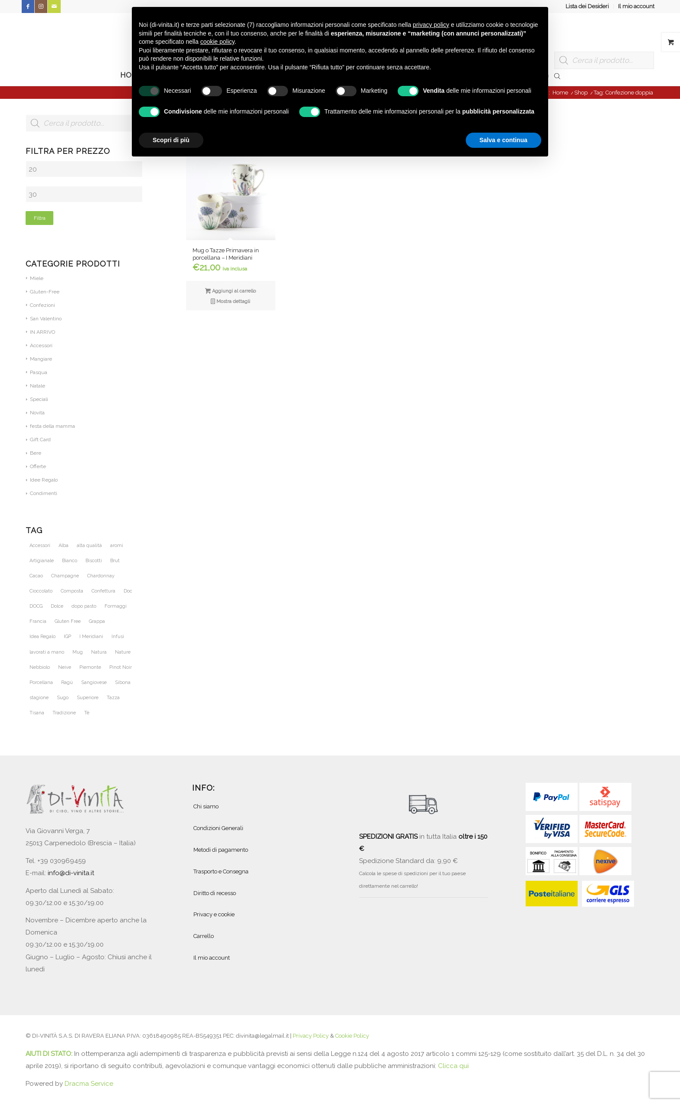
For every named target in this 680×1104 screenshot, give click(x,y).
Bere (35, 453)
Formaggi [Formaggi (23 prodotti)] (116, 606)
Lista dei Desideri (587, 6)
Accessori (41, 345)
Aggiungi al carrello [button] (230, 291)
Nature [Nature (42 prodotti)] (123, 652)
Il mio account (636, 6)
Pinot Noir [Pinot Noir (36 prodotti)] (120, 667)
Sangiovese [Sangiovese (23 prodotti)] (94, 682)
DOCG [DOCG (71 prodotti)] (35, 606)
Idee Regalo (44, 480)
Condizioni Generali (218, 828)
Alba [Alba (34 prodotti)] (64, 545)
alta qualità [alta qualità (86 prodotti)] (89, 545)
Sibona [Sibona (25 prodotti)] (123, 682)
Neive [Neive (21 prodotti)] (64, 667)
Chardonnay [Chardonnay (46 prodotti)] (100, 576)
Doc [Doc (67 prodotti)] (128, 591)
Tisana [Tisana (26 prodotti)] (36, 713)
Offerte (38, 466)
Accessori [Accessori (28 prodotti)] (39, 545)
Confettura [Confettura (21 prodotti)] (103, 591)
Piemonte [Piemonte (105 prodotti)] (90, 667)
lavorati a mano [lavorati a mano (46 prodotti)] (46, 652)
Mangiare (41, 359)
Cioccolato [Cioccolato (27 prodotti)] (40, 591)
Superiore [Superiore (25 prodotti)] (87, 697)
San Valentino (46, 319)
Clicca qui (453, 1066)
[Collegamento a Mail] (54, 6)
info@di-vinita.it (71, 873)
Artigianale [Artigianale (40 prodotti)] (41, 560)
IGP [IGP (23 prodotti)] (67, 636)
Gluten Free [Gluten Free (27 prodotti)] (68, 621)
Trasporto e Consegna (220, 871)
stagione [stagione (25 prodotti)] (39, 697)
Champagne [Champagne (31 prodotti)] (65, 576)
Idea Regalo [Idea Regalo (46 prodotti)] (42, 636)
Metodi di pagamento (220, 850)
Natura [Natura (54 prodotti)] (99, 652)
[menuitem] (587, 6)
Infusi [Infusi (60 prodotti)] (117, 636)
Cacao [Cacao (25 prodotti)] (36, 576)
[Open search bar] (557, 75)
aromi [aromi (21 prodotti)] (116, 545)
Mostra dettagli (230, 302)
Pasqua (38, 372)
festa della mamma (52, 426)
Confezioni (42, 305)
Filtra (40, 218)
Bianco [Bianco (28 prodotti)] (69, 560)
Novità (37, 413)
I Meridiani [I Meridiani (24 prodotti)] (91, 636)
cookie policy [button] (217, 41)
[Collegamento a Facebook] (28, 6)
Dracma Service (89, 1084)
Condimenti (43, 493)
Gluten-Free (44, 292)
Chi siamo (206, 806)
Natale (37, 386)
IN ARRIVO (42, 332)
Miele (36, 278)
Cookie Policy (352, 1035)
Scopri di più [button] (171, 140)
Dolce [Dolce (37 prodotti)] (57, 606)
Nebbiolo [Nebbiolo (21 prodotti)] (39, 667)
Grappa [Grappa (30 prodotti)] (97, 621)
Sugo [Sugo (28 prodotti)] (63, 697)
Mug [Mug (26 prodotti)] (77, 652)
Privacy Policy (311, 1035)
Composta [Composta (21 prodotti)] (72, 591)
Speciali (39, 399)
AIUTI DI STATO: (50, 1054)
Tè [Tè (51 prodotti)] (86, 713)
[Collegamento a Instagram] (41, 6)
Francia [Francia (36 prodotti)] (37, 621)
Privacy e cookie (214, 914)
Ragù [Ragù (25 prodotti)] (67, 682)
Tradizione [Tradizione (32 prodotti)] (64, 713)
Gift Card (40, 439)
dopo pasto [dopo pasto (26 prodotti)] (84, 606)
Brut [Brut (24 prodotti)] (115, 560)
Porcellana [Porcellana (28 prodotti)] (41, 682)
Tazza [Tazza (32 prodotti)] (113, 697)
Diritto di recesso (214, 893)
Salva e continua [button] (503, 140)
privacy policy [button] (431, 24)
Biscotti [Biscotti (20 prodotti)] (93, 560)
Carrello (203, 936)
